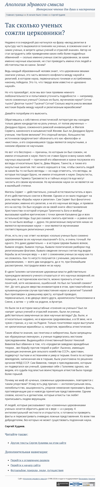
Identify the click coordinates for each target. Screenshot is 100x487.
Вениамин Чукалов (87, 479)
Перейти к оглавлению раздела (30, 460)
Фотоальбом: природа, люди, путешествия (37, 470)
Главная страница (14, 14)
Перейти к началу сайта (25, 465)
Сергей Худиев (58, 14)
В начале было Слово (37, 14)
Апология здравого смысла (34, 4)
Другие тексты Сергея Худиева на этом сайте (38, 442)
